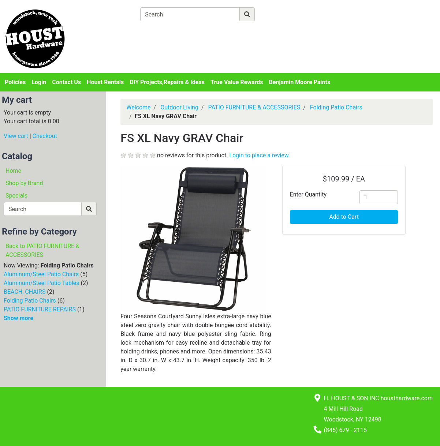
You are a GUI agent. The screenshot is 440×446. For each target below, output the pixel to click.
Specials (16, 195)
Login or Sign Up (385, 23)
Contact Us (66, 82)
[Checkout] (238, 31)
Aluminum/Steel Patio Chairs (41, 274)
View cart (16, 135)
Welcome (138, 107)
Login (38, 82)
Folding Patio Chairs (30, 300)
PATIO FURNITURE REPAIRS (40, 309)
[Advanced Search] (286, 14)
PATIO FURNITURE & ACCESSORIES (254, 107)
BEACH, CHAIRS (24, 291)
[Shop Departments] (114, 14)
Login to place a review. (259, 155)
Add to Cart (344, 216)
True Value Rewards (236, 82)
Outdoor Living (179, 107)
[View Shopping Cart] (169, 31)
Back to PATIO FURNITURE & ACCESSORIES (42, 250)
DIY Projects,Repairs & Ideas (167, 82)
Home (13, 170)
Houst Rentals (105, 82)
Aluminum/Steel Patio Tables (41, 283)
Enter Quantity (308, 194)
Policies (15, 82)
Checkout (45, 135)
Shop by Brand (24, 183)
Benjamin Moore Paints (300, 82)
